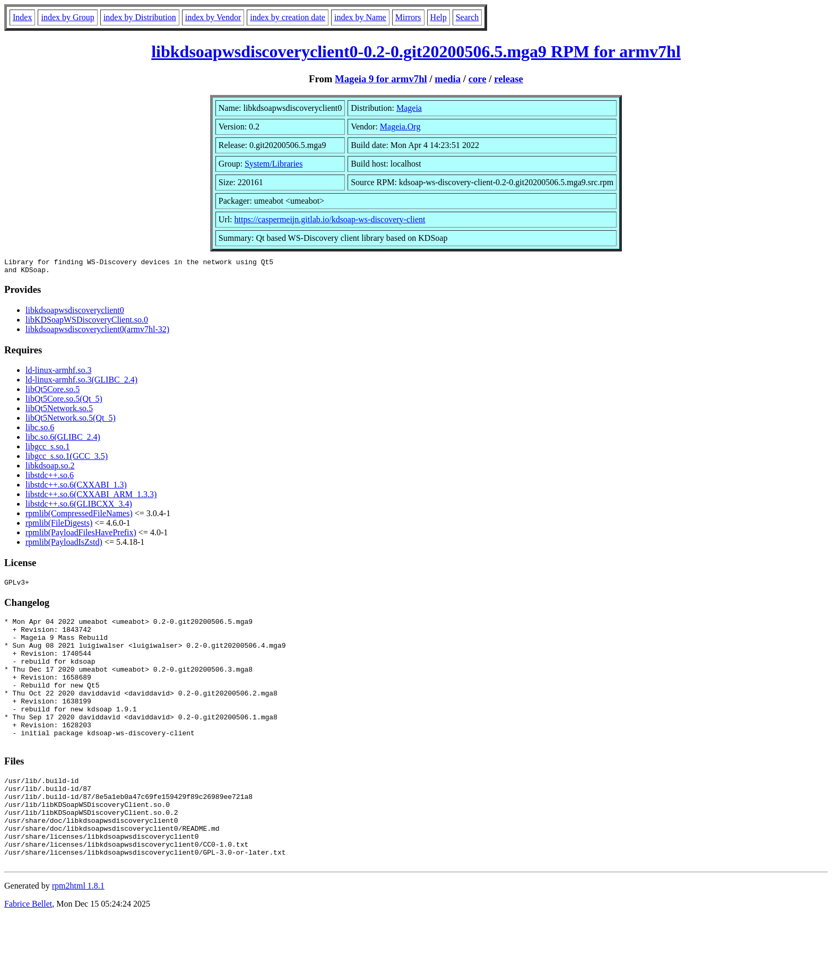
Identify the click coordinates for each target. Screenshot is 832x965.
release (508, 78)
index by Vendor (213, 17)
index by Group (67, 17)
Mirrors (408, 17)
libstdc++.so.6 (49, 478)
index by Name (360, 17)
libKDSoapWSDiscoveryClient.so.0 (86, 322)
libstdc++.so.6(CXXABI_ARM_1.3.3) (91, 497)
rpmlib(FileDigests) (58, 526)
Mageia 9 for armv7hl (381, 78)
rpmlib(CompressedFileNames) (79, 516)
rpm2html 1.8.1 (78, 933)
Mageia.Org (400, 126)
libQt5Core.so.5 (52, 392)
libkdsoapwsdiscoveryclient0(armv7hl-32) (97, 332)
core (478, 78)
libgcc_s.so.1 (47, 449)
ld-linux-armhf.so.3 (58, 373)
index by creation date (287, 17)
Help (438, 17)
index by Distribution (139, 17)
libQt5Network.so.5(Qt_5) (70, 420)
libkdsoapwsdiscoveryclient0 (74, 313)
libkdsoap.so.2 (49, 468)
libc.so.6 (39, 430)
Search (467, 17)
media (448, 78)
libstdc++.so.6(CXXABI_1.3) (76, 487)
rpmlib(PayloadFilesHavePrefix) (80, 535)
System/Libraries (273, 163)
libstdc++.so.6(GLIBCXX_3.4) (78, 506)
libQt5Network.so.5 (59, 411)
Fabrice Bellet (28, 951)
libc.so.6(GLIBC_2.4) (62, 440)
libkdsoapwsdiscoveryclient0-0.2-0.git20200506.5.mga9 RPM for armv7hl (416, 51)
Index (22, 17)
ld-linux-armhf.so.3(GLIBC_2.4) (81, 382)
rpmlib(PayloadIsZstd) (63, 545)
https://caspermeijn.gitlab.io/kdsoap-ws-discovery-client (330, 219)
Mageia (409, 107)
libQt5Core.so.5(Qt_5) (63, 401)
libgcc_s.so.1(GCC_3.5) (66, 459)
